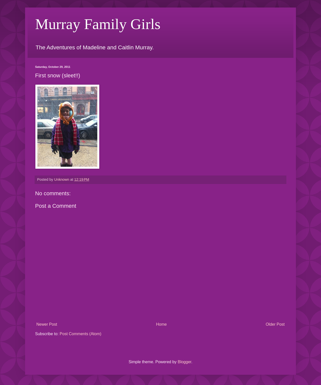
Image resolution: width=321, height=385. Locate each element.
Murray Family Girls (97, 24)
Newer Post (46, 324)
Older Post (275, 324)
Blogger (184, 362)
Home (161, 324)
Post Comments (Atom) (80, 334)
